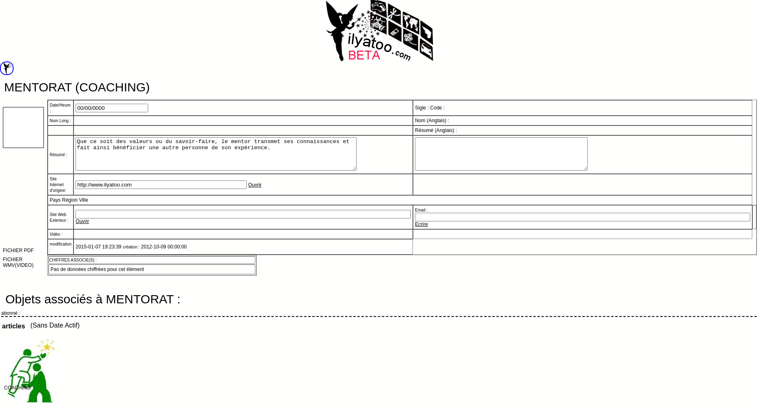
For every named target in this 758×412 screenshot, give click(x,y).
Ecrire (421, 230)
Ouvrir (255, 191)
